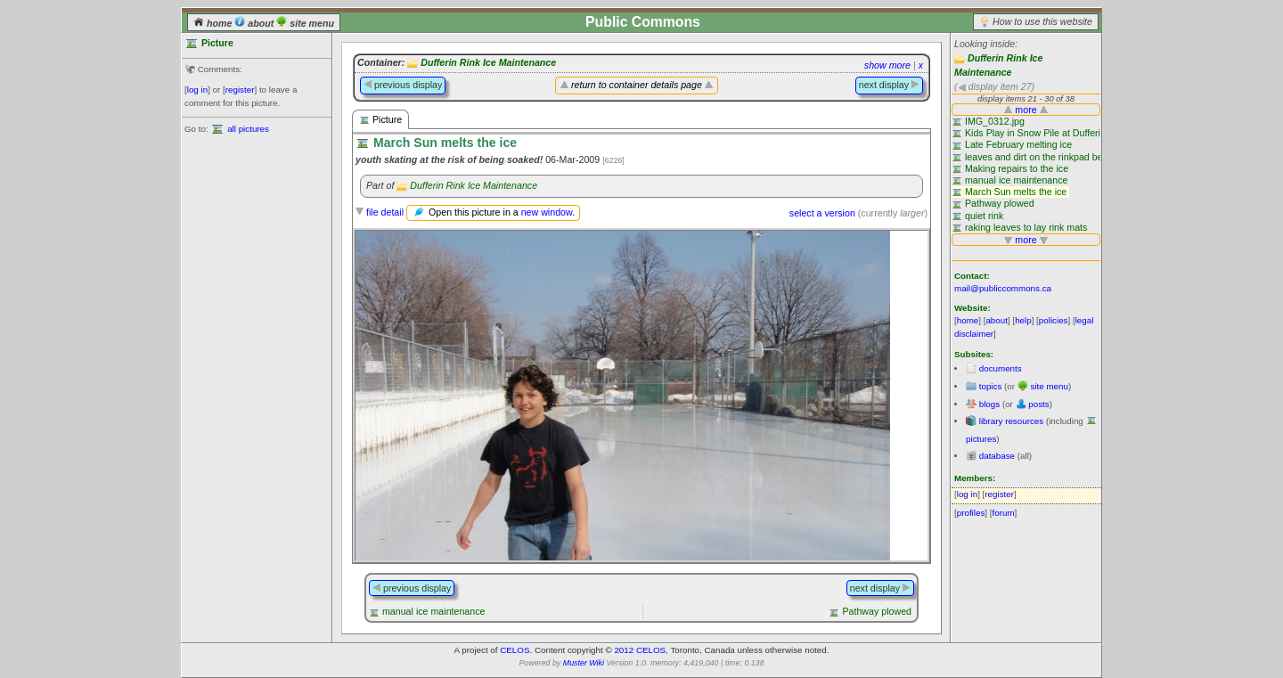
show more (887, 65)
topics (990, 386)
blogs (989, 404)
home (213, 23)
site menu (305, 23)
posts (1038, 404)
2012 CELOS (640, 650)
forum (1004, 513)
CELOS (514, 650)
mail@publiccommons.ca (1002, 288)
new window (546, 212)
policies (1053, 320)
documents (1000, 368)
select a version (822, 213)
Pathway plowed (876, 611)
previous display (403, 84)
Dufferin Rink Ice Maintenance (488, 62)
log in (197, 89)
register (240, 89)
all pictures (248, 129)
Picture (380, 120)
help (1023, 320)
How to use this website (1042, 21)
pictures (981, 439)
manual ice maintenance (434, 611)
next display (889, 84)
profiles (971, 513)
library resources (1011, 421)
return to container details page (636, 84)
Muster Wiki (583, 662)
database (997, 456)
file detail (385, 212)
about (255, 23)
